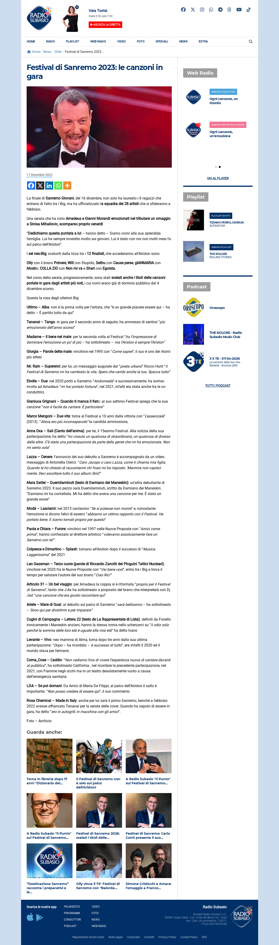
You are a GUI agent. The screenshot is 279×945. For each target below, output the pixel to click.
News (183, 41)
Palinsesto (72, 906)
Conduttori (72, 919)
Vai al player (218, 178)
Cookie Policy (189, 937)
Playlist (72, 41)
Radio (50, 41)
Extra (203, 41)
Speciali (162, 41)
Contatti (149, 937)
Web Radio (98, 41)
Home (31, 41)
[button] (216, 167)
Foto (140, 41)
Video (121, 41)
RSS (204, 937)
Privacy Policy (167, 937)
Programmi (72, 913)
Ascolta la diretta (105, 24)
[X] (40, 185)
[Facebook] (31, 185)
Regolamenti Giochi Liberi (88, 937)
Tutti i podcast (217, 385)
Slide (58, 52)
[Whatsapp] (58, 185)
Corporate (133, 937)
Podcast (70, 926)
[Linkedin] (49, 185)
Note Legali (116, 937)
